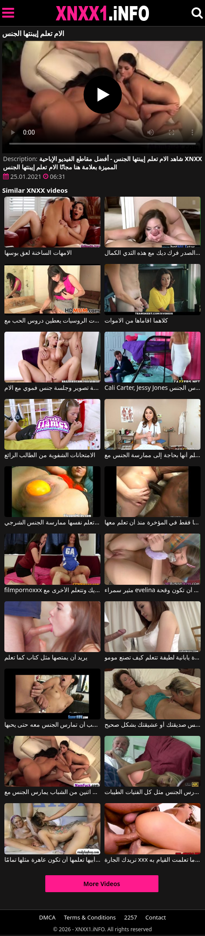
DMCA (47, 917)
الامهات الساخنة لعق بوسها (38, 253)
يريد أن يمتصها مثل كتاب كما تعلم (46, 657)
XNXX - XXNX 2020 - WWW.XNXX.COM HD (103, 13)
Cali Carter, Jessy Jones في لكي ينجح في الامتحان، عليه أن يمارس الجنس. (152, 388)
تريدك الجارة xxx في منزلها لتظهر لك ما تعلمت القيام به (152, 860)
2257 (130, 917)
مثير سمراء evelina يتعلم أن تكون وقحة (152, 590)
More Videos (101, 884)
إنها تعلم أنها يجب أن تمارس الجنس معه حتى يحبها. (52, 725)
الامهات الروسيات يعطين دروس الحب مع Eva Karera (52, 320)
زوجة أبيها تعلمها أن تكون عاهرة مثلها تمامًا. (52, 860)
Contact (155, 917)
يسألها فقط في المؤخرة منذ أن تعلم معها (152, 522)
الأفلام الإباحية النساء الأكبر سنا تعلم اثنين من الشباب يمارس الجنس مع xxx (52, 792)
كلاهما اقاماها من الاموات (136, 320)
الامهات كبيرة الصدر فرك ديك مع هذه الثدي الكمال (152, 253)
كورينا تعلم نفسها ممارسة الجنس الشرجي (52, 522)
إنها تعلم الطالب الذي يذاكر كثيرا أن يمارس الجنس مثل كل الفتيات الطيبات (152, 792)
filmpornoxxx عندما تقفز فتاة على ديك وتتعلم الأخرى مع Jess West (52, 590)
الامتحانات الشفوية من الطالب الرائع (50, 455)
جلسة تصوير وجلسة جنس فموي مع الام (52, 388)
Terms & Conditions (90, 917)
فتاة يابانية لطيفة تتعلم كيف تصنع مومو (152, 657)
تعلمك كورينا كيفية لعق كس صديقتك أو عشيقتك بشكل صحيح (152, 725)
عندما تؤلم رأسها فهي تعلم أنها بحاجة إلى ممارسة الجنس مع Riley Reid (152, 455)
